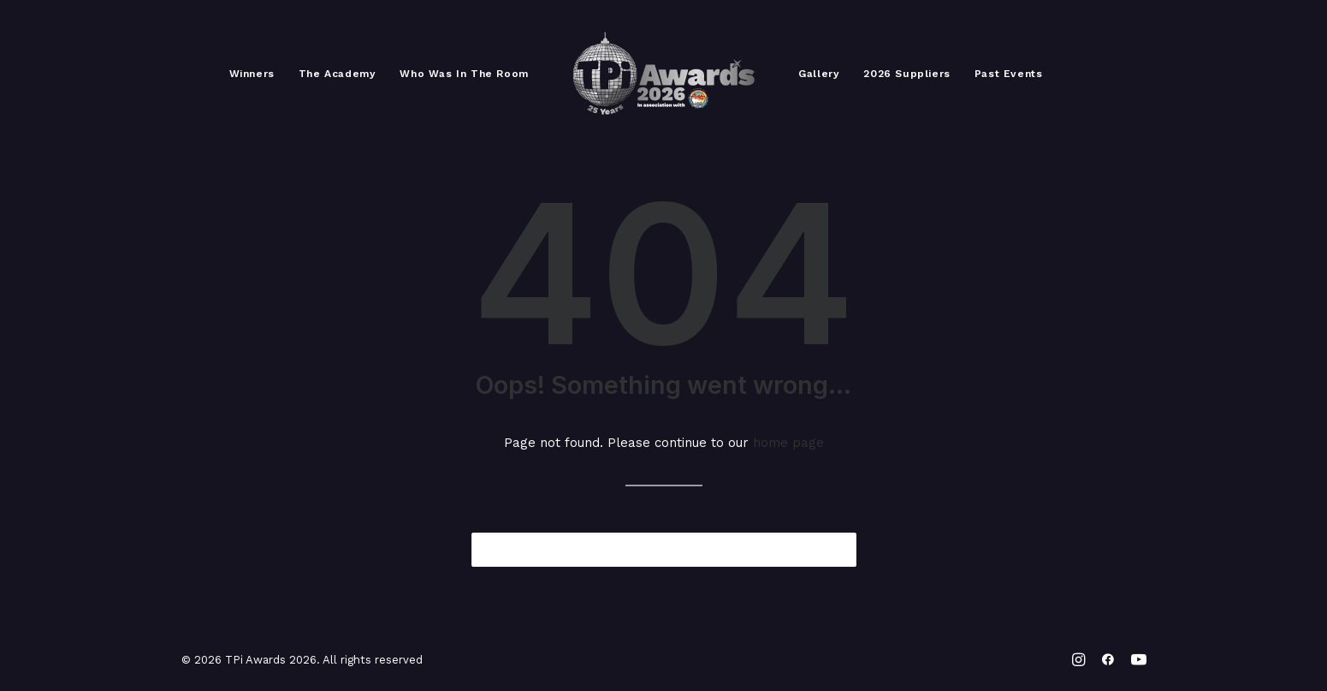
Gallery (818, 74)
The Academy (337, 74)
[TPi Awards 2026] (663, 73)
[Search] (663, 550)
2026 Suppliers (906, 74)
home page (788, 442)
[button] (832, 548)
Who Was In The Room (464, 74)
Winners (252, 74)
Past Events (1009, 74)
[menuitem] (252, 73)
